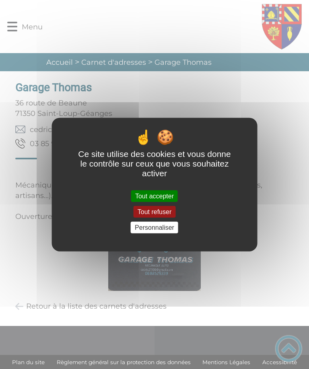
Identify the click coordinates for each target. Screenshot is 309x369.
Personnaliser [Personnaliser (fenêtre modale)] (154, 227)
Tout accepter (154, 195)
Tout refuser (154, 211)
